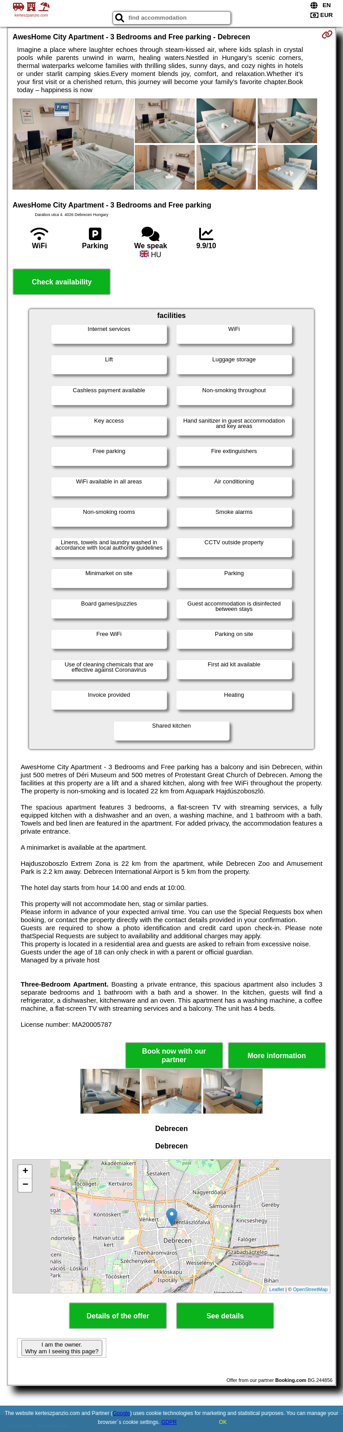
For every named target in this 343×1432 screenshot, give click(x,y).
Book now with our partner (174, 1055)
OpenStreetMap (310, 1289)
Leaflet (276, 1289)
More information (276, 1055)
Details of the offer (118, 1316)
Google (121, 1413)
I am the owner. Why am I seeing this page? (61, 1348)
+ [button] (25, 1171)
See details (225, 1316)
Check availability (62, 282)
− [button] (25, 1185)
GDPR (169, 1422)
